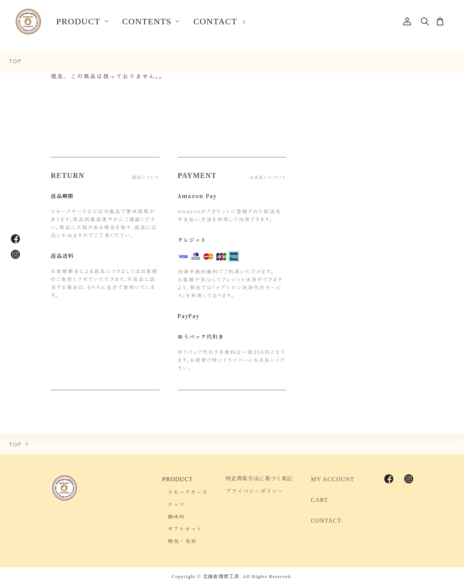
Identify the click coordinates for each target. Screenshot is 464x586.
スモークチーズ (188, 491)
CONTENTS (147, 21)
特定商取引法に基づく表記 (259, 478)
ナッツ (176, 504)
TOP (15, 61)
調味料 (176, 516)
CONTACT (215, 21)
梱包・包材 (182, 540)
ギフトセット (185, 528)
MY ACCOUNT (333, 479)
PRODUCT (78, 21)
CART (319, 500)
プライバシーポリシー (254, 490)
